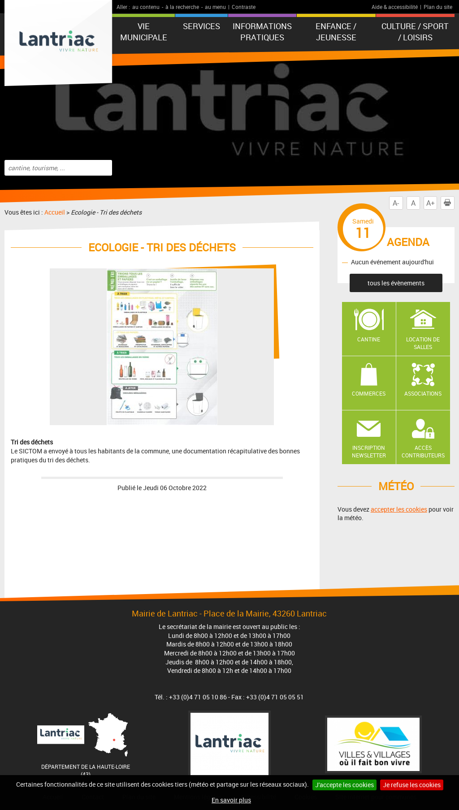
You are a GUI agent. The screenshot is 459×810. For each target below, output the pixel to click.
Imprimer (449, 203)
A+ (430, 203)
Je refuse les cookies (412, 784)
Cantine (368, 339)
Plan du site (438, 6)
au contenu (146, 6)
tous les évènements (396, 283)
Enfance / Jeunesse (336, 32)
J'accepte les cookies (344, 784)
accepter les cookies (399, 509)
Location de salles (423, 343)
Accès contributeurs (423, 451)
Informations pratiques (262, 32)
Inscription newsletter (369, 451)
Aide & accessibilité (395, 6)
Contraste (243, 6)
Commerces (368, 393)
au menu (215, 6)
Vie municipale (143, 32)
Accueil (54, 212)
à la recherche (182, 6)
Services (201, 26)
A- (396, 203)
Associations (423, 393)
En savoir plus (231, 800)
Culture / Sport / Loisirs (415, 32)
